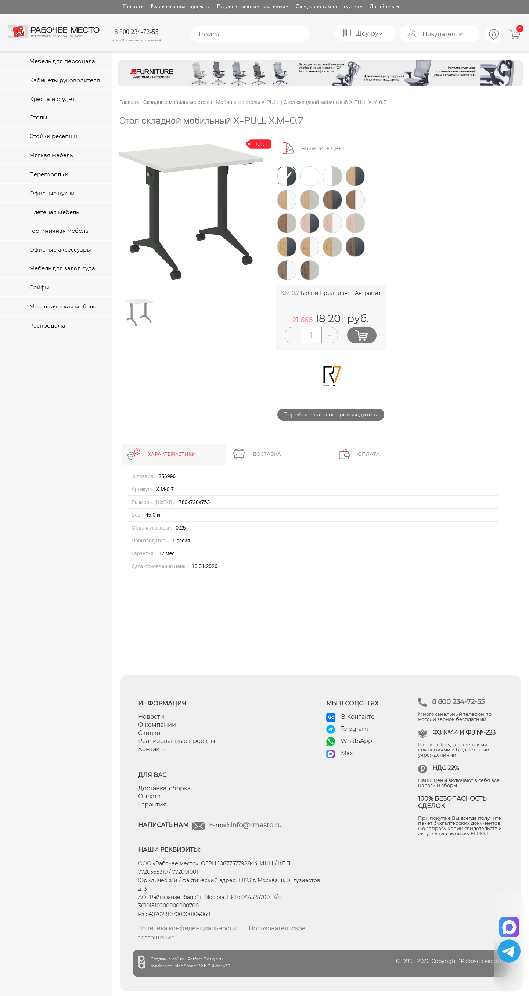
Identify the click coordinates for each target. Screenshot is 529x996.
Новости (133, 6)
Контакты (152, 749)
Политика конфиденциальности (186, 928)
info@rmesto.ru (256, 825)
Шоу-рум (369, 33)
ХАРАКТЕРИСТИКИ (172, 454)
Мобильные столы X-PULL (247, 102)
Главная (129, 102)
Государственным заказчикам (253, 6)
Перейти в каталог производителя (330, 414)
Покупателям (443, 33)
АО (142, 897)
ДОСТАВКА (267, 454)
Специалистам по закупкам (329, 6)
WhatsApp (356, 740)
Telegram (354, 728)
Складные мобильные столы (177, 102)
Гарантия (152, 804)
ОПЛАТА (369, 454)
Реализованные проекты (180, 6)
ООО (144, 863)
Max (347, 753)
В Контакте (358, 716)
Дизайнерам (384, 6)
